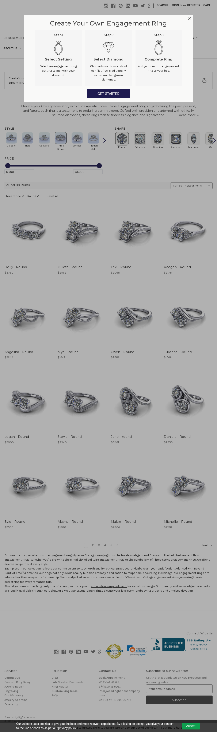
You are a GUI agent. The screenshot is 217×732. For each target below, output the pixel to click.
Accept (190, 726)
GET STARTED (108, 93)
